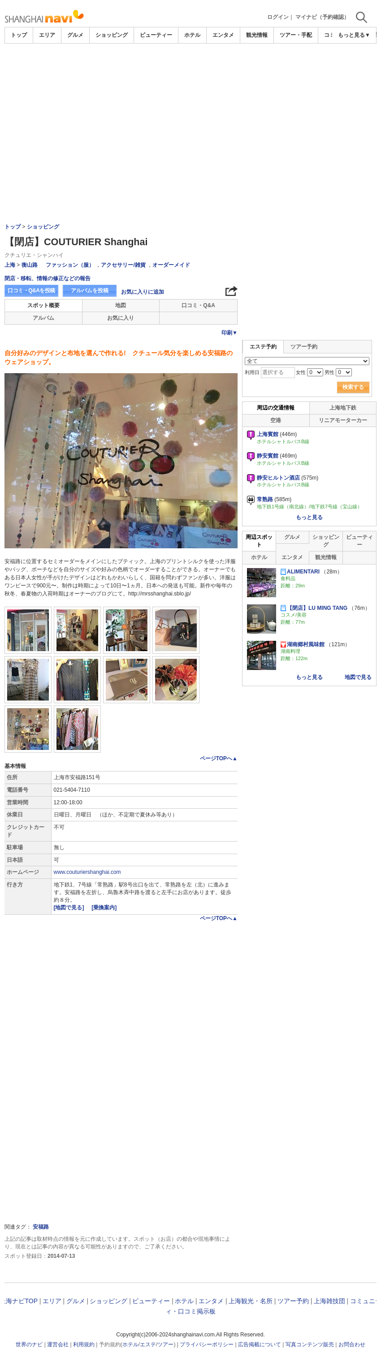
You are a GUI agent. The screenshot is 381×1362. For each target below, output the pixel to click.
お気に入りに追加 (142, 292)
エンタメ (223, 35)
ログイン (278, 17)
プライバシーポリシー (207, 1344)
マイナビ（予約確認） (322, 17)
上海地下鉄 (342, 408)
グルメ (75, 35)
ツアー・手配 (296, 35)
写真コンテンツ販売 (310, 1344)
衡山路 (30, 265)
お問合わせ (351, 1344)
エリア (47, 35)
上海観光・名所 (251, 1301)
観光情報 (257, 35)
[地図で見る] (70, 907)
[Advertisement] (190, 111)
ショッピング (111, 35)
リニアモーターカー (343, 420)
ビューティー (156, 35)
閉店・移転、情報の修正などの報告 (47, 278)
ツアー (165, 1344)
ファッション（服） (70, 265)
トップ (19, 35)
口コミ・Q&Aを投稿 (31, 290)
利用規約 (84, 1344)
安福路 (41, 1227)
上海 (9, 265)
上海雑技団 (329, 1301)
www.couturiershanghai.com (87, 872)
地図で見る (358, 677)
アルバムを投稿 (89, 290)
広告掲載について (259, 1344)
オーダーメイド (171, 265)
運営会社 (58, 1344)
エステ (148, 1344)
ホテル (192, 35)
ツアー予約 (303, 347)
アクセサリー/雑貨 (123, 265)
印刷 (229, 333)
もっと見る (309, 517)
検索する (353, 387)
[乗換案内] (104, 907)
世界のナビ (29, 1344)
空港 (275, 420)
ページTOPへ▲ (219, 758)
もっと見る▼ (354, 35)
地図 (120, 305)
